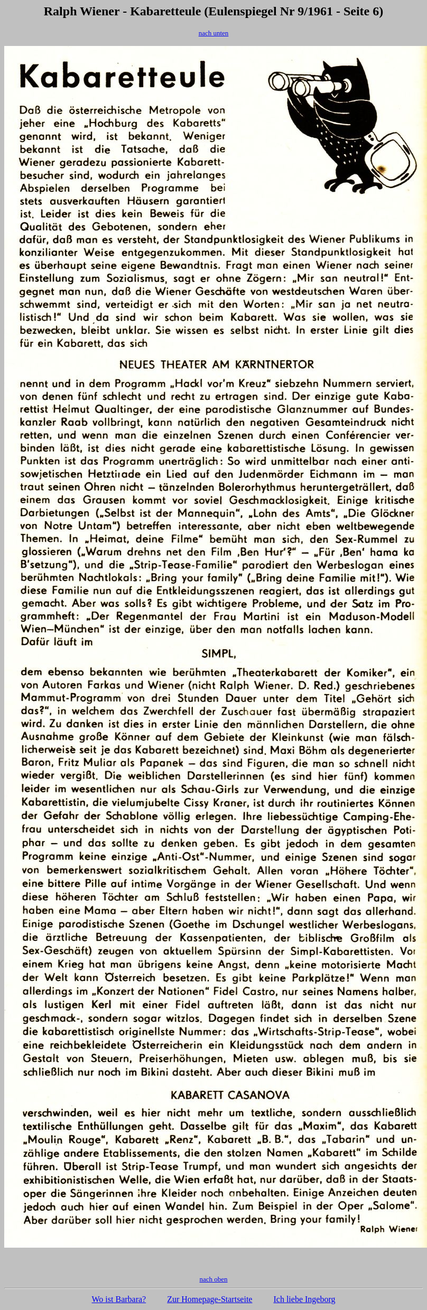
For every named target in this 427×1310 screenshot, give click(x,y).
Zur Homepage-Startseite (209, 1299)
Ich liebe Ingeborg (304, 1299)
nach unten (214, 33)
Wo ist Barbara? (119, 1299)
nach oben (213, 1279)
